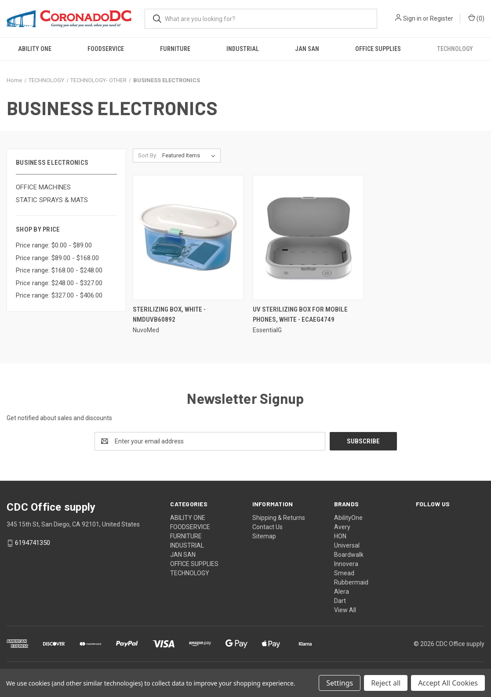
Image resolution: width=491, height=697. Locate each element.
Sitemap (264, 536)
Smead (344, 573)
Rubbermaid (351, 582)
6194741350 (32, 543)
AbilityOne (348, 517)
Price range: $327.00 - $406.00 (59, 295)
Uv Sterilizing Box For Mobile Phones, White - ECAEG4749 (300, 314)
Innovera (346, 563)
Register (441, 18)
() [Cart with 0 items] (476, 18)
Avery (342, 526)
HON (340, 536)
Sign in (412, 18)
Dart (340, 600)
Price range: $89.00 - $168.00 (57, 258)
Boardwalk (349, 554)
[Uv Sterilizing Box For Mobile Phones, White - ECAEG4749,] (308, 237)
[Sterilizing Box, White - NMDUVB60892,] (188, 237)
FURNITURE (175, 48)
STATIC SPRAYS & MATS (52, 200)
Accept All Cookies (448, 683)
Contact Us (267, 526)
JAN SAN (307, 48)
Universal (347, 545)
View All (345, 610)
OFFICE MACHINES (43, 187)
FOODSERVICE (105, 48)
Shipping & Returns (278, 517)
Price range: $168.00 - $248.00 (59, 270)
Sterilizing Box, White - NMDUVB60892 (169, 314)
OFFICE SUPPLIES (378, 48)
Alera (341, 591)
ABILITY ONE (34, 48)
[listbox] (190, 155)
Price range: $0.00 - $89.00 (54, 245)
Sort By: (147, 155)
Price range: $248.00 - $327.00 (59, 283)
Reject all (385, 683)
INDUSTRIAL (242, 48)
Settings (339, 683)
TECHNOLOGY (455, 48)
